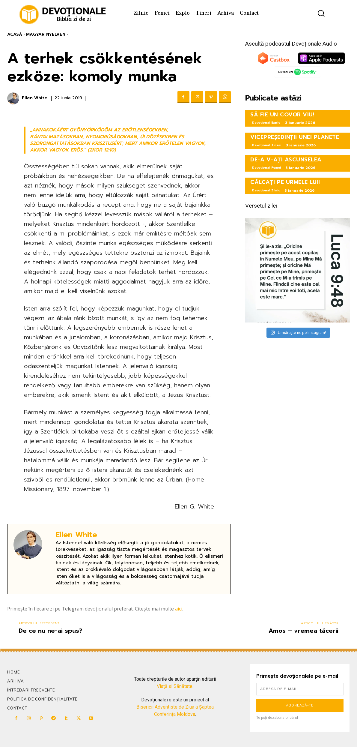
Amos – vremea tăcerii (303, 630)
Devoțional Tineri (266, 145)
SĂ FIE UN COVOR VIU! (282, 114)
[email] (300, 689)
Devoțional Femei (266, 167)
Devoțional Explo (266, 122)
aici (178, 608)
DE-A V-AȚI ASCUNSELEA (286, 159)
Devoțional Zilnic (266, 190)
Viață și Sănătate (174, 686)
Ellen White (34, 98)
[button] (321, 13)
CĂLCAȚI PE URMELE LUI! (285, 182)
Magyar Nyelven (45, 34)
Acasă (14, 34)
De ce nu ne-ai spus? (50, 630)
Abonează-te (300, 705)
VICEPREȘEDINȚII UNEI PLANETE (294, 137)
